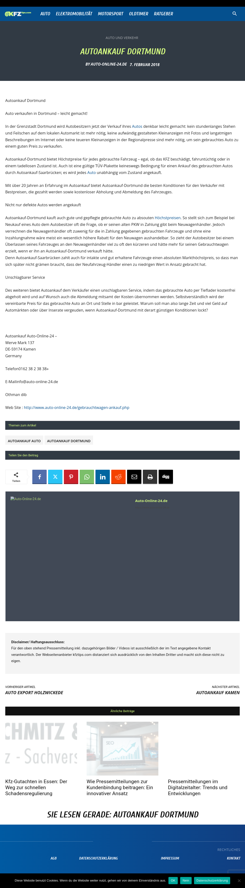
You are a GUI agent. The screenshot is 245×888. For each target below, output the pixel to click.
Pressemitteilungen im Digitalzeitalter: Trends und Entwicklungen (197, 787)
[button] (234, 14)
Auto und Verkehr (122, 37)
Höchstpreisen (168, 217)
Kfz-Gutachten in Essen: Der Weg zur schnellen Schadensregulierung (36, 787)
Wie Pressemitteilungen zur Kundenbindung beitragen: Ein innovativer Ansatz (120, 787)
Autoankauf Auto (24, 441)
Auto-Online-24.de (109, 64)
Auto (45, 14)
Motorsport (110, 14)
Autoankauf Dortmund (68, 441)
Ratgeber (163, 14)
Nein (186, 880)
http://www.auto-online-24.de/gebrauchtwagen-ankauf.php (76, 407)
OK (173, 880)
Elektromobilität (74, 14)
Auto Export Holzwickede (34, 692)
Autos (137, 126)
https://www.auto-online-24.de (152, 507)
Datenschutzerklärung (212, 880)
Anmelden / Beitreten (52, 3)
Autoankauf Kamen (218, 692)
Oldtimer (138, 14)
